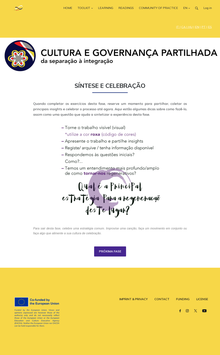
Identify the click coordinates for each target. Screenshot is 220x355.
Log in (207, 8)
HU (190, 27)
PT (204, 27)
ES (210, 27)
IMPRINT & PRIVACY (133, 299)
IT (178, 27)
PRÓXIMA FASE (110, 251)
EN (197, 27)
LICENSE (202, 299)
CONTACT (161, 299)
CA (183, 27)
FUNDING (183, 299)
